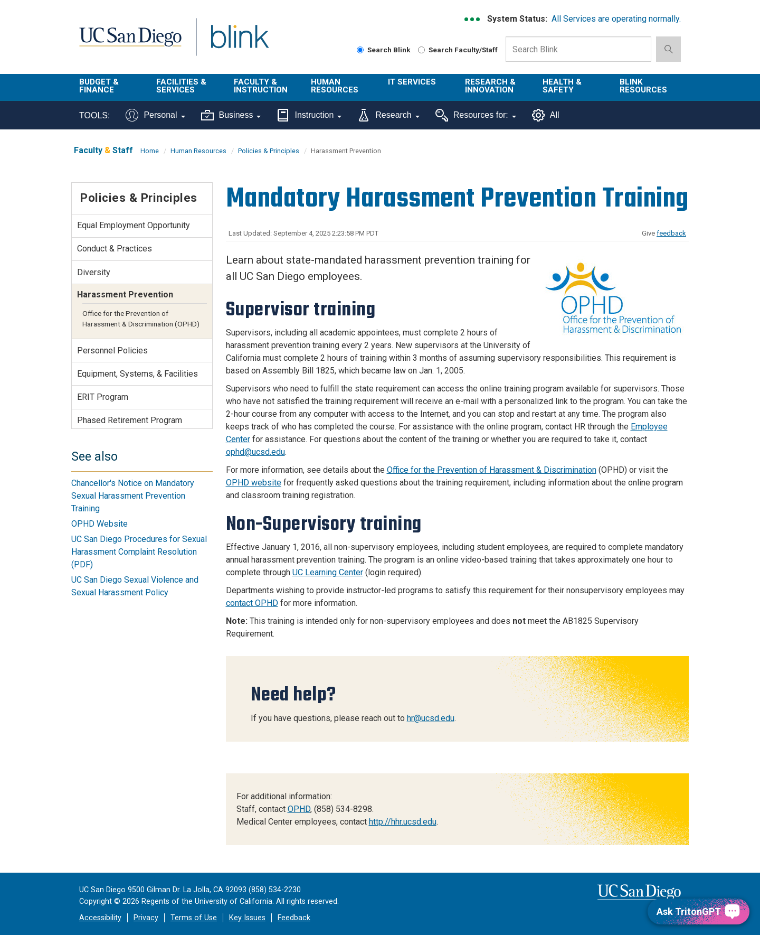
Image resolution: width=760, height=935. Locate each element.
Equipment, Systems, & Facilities (137, 374)
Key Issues (247, 917)
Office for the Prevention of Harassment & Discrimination (491, 470)
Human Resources (334, 86)
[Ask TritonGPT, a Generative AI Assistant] (698, 911)
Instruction (309, 115)
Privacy (146, 917)
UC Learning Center (327, 572)
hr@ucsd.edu (430, 718)
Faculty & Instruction (261, 86)
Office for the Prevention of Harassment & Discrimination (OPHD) (141, 318)
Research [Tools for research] (388, 115)
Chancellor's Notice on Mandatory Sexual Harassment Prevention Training (132, 495)
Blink (239, 43)
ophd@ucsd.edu (255, 452)
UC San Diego (130, 43)
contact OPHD (252, 603)
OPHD (299, 809)
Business (231, 115)
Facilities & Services (181, 86)
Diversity (93, 272)
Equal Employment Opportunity (133, 225)
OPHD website (253, 483)
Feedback (294, 917)
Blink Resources (643, 86)
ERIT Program (102, 397)
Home (149, 151)
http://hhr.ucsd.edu (402, 822)
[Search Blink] (360, 49)
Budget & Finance (99, 86)
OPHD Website (99, 524)
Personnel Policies (112, 350)
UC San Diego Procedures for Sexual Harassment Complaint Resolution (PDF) (139, 551)
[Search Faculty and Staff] (421, 49)
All (545, 115)
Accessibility (100, 917)
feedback (671, 233)
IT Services (412, 82)
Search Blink (384, 49)
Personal (155, 115)
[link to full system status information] (472, 19)
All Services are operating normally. (616, 19)
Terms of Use (193, 917)
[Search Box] (578, 49)
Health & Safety (562, 86)
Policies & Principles (268, 151)
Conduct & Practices (114, 249)
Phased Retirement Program (129, 420)
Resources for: (475, 115)
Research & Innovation (490, 86)
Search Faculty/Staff (458, 49)
